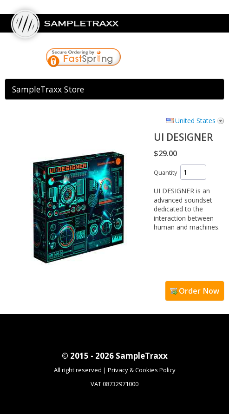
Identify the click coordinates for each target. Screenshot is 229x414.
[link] (158, 58)
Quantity (165, 173)
